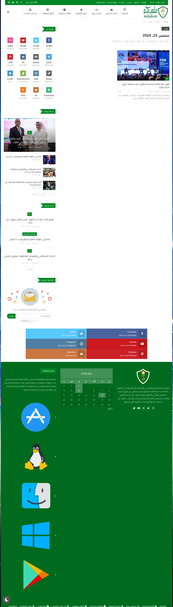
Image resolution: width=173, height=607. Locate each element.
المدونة (136, 2)
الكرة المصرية (98, 12)
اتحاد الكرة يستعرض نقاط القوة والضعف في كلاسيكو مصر (23, 183)
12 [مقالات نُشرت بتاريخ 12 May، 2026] (102, 385)
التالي (42, 194)
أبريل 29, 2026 (129, 41)
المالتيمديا (13, 596)
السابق (51, 194)
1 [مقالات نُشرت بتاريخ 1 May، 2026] (78, 376)
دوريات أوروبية (68, 12)
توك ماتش (43, 596)
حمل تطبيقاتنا (101, 2)
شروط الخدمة (112, 2)
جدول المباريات (27, 596)
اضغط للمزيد (18, 12)
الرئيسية (143, 2)
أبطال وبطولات (34, 12)
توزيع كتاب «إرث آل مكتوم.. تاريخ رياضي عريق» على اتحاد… (30, 221)
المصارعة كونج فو (29, 234)
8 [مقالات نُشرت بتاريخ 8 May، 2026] (78, 380)
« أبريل (110, 398)
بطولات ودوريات (51, 12)
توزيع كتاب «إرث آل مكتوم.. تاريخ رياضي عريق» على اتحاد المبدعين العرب (30, 140)
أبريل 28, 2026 (117, 41)
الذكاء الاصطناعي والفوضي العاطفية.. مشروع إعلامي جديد (25, 170)
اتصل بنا (121, 2)
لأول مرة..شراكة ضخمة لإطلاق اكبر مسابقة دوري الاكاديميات (145, 85)
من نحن (129, 2)
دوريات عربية (83, 12)
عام (167, 78)
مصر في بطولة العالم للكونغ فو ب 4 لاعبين (23, 156)
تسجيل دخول (31, 2)
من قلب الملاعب (60, 596)
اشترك (11, 316)
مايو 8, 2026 (152, 41)
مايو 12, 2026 (163, 41)
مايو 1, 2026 (141, 41)
